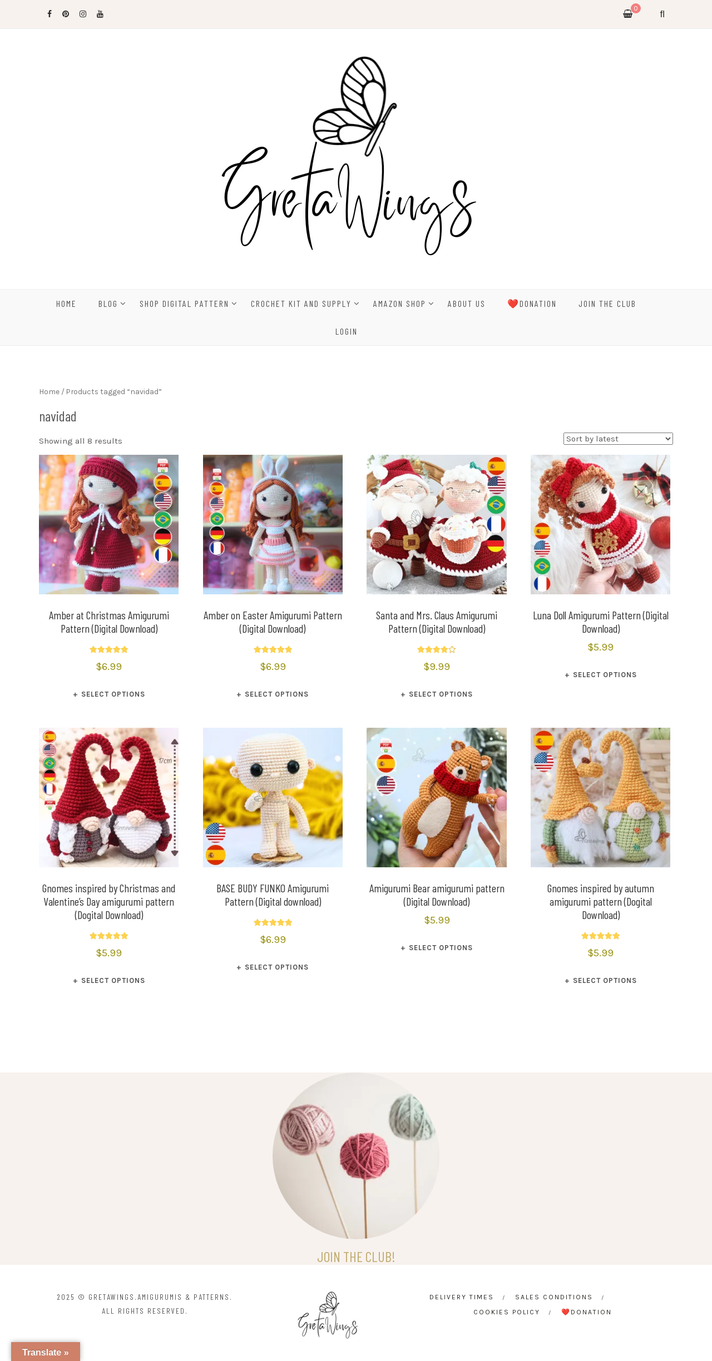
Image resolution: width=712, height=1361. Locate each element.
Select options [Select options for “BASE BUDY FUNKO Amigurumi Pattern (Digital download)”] (277, 967)
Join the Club (607, 303)
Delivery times (461, 1297)
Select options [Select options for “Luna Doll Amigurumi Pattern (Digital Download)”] (605, 674)
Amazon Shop (399, 303)
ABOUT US (467, 303)
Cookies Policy (506, 1312)
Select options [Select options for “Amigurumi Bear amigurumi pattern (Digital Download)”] (441, 947)
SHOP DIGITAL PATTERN (184, 303)
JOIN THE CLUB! (356, 1256)
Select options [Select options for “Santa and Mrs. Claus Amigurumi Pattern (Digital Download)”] (441, 694)
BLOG (108, 303)
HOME (66, 303)
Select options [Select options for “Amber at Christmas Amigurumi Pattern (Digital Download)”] (113, 694)
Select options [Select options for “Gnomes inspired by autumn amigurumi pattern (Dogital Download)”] (605, 980)
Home (49, 391)
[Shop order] (618, 439)
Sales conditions (554, 1297)
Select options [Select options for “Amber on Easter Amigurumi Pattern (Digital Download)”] (277, 694)
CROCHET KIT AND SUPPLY (301, 303)
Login (346, 331)
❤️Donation (532, 303)
